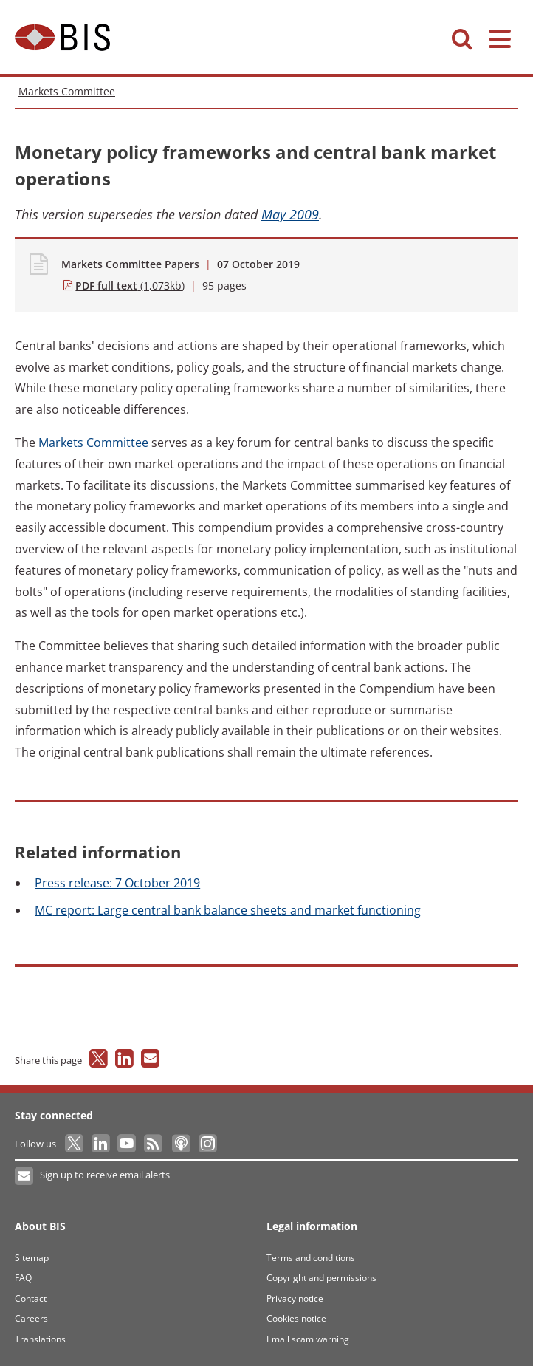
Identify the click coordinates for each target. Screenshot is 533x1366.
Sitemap (32, 1257)
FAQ (23, 1277)
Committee (93, 442)
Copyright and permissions (321, 1277)
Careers (31, 1318)
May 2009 (290, 214)
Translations (40, 1339)
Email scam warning (307, 1339)
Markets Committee (66, 91)
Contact (31, 1298)
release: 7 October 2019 (117, 883)
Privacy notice (294, 1298)
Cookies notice (296, 1318)
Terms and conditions (310, 1257)
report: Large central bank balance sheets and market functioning (228, 910)
